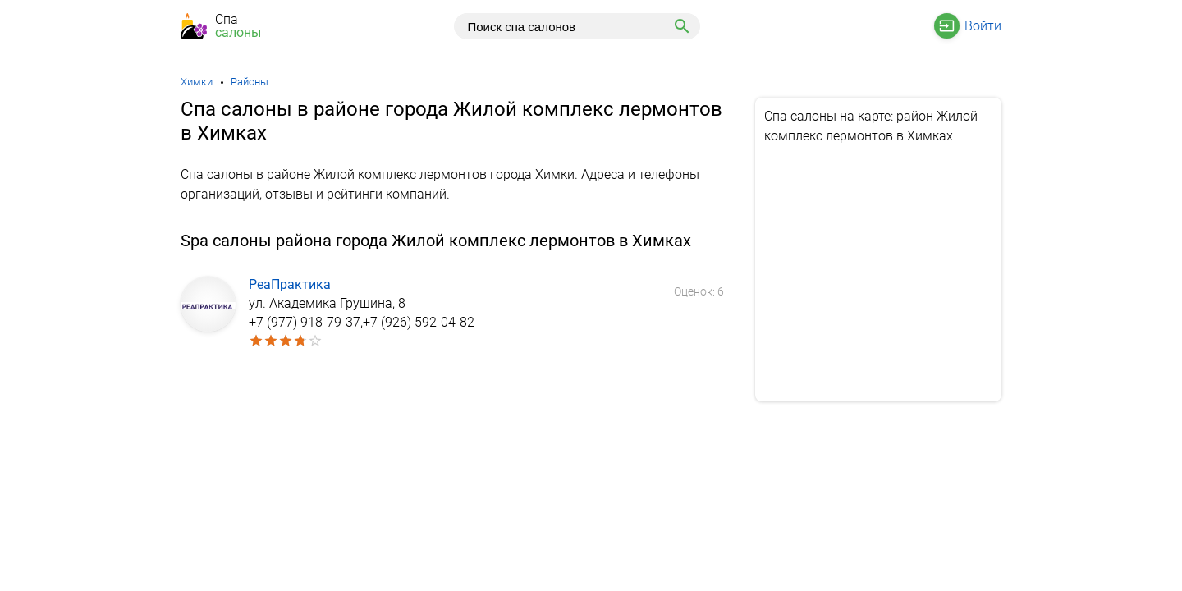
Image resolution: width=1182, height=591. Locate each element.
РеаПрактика (290, 284)
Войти (982, 26)
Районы (249, 82)
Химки (197, 82)
